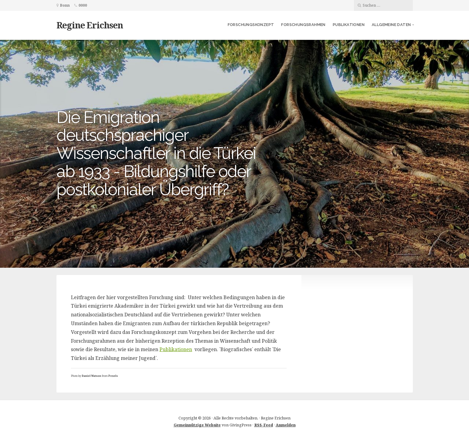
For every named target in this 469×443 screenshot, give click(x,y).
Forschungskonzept (251, 24)
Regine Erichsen (89, 25)
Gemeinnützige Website (197, 425)
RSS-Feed (263, 425)
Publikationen (349, 24)
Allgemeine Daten (391, 24)
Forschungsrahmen (303, 24)
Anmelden (286, 425)
